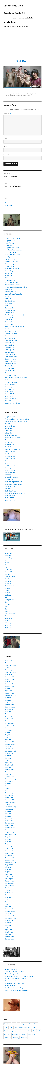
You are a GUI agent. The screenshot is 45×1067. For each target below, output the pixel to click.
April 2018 (8, 716)
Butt (35, 1024)
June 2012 (8, 869)
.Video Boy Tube (10, 266)
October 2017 (9, 725)
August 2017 (9, 730)
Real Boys (8, 489)
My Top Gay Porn (10, 368)
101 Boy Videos (10, 426)
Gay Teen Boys (34, 94)
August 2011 (9, 892)
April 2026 (8, 660)
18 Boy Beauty (9, 428)
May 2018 (8, 714)
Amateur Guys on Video (13, 437)
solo (39, 1031)
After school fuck (10, 981)
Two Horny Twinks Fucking (14, 988)
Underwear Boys (10, 616)
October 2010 (9, 916)
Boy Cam (8, 299)
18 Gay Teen (9, 275)
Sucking (9, 95)
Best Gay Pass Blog (11, 292)
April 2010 (8, 930)
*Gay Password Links (12, 268)
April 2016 (8, 763)
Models (7, 588)
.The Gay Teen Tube (11, 261)
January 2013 (9, 853)
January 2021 (9, 684)
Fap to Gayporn (10, 451)
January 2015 (9, 797)
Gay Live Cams (10, 338)
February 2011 (9, 906)
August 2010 (9, 920)
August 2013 (9, 837)
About (7, 203)
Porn (34, 1031)
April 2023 (8, 670)
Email (5, 146)
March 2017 (9, 737)
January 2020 (9, 693)
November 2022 (10, 672)
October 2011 (9, 888)
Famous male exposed (12, 449)
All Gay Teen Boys (11, 280)
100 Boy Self (9, 424)
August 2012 (9, 865)
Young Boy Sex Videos (12, 403)
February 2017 (9, 739)
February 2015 (9, 795)
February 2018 (9, 721)
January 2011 (9, 909)
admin (5, 94)
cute (10, 1027)
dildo (15, 1027)
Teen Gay (7, 1034)
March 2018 (9, 718)
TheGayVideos (10, 495)
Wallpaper (7, 1038)
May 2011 (8, 899)
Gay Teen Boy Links (13, 6)
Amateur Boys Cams (11, 282)
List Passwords (10, 472)
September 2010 (10, 918)
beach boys (8, 558)
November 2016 (10, 746)
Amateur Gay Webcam (12, 285)
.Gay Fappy (8, 245)
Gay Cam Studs (10, 458)
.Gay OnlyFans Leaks (12, 247)
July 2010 (8, 923)
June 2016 (8, 758)
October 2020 (9, 686)
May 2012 (8, 872)
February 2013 (9, 851)
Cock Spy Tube (10, 317)
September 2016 (10, 751)
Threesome (16, 1034)
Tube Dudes (9, 391)
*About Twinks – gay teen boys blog (17, 419)
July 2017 (8, 732)
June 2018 (8, 711)
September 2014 (10, 807)
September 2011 (10, 890)
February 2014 (9, 823)
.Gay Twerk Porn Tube (12, 254)
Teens (13, 95)
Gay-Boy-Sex (9, 350)
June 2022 (8, 674)
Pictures (7, 593)
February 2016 (10, 767)
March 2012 (9, 876)
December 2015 (10, 772)
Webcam (8, 625)
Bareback (8, 555)
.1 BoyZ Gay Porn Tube (12, 238)
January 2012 (9, 881)
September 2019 (10, 695)
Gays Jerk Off (9, 463)
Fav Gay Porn (9, 329)
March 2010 (9, 932)
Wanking (8, 623)
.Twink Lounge (10, 264)
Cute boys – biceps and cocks (14, 971)
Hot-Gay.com (9, 468)
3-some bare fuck (11, 969)
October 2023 (9, 667)
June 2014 (8, 814)
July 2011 (8, 895)
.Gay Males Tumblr (11, 417)
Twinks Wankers (10, 394)
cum (6, 567)
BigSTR (7, 296)
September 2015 (10, 779)
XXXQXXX (8, 401)
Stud (6, 602)
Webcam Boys (9, 396)
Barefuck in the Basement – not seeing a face (20, 976)
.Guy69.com (9, 257)
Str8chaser (8, 380)
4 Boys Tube (9, 433)
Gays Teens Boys (10, 354)
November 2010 (10, 913)
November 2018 (10, 707)
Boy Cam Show (10, 301)
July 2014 (8, 811)
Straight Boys (9, 600)
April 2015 (8, 790)
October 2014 (9, 804)
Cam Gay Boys (9, 312)
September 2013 (10, 834)
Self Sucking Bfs (10, 375)
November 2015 (10, 774)
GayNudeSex (9, 352)
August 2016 (9, 753)
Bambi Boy (8, 440)
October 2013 (9, 832)
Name (5, 138)
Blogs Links (9, 205)
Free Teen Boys (10, 454)
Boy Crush (8, 303)
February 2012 (9, 879)
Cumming (8, 569)
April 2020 (8, 691)
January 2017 (9, 742)
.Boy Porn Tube (10, 241)
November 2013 (10, 830)
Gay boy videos (25, 94)
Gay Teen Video (10, 347)
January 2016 (9, 769)
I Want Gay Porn (10, 361)
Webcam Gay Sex (10, 500)
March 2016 (9, 765)
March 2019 (9, 702)
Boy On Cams (9, 447)
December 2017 (10, 723)
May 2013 (8, 844)
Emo (20, 1027)
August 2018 (9, 709)
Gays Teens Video (11, 357)
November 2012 (10, 858)
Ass (18, 1024)
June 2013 (8, 841)
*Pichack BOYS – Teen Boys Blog (16, 421)
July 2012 (8, 867)
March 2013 (9, 848)
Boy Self (7, 305)
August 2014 (9, 809)
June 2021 (8, 681)
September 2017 (10, 728)
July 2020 (8, 688)
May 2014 (8, 816)
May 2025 (8, 663)
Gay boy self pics (10, 456)
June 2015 (8, 786)
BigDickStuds (9, 444)
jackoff (18, 1031)
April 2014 (8, 818)
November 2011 (10, 885)
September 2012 (10, 862)
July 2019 (8, 698)
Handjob (8, 581)
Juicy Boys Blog (10, 470)
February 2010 (9, 934)
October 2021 (9, 679)
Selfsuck (8, 595)
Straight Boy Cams (11, 382)
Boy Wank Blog (10, 310)
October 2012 (9, 860)
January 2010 (9, 936)
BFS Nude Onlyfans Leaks (13, 294)
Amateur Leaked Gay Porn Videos (16, 287)
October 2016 (9, 749)
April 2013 (8, 846)
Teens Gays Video (11, 387)
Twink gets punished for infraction (16, 990)
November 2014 (10, 802)
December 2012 (10, 855)
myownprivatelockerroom (13, 484)
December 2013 (10, 827)
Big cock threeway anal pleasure (15, 978)
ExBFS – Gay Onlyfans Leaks (14, 326)
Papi (6, 373)
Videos (28, 95)
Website (6, 155)
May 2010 (8, 927)
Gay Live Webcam (11, 340)
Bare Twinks (9, 289)
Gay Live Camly (10, 336)
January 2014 (9, 825)
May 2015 (8, 788)
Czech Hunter (9, 324)
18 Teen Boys (9, 278)
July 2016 (8, 756)
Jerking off (8, 583)
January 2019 (9, 705)
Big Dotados (9, 442)
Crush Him (8, 319)
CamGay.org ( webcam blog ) (14, 315)
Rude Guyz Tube (10, 491)
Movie (5, 95)
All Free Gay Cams (11, 435)
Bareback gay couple (12, 974)
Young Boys (9, 627)
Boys (19, 94)
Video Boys (23, 95)
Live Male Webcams (11, 477)
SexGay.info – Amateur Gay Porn (16, 377)
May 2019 (8, 700)
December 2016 (10, 744)
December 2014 (10, 800)
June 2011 (8, 897)
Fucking (7, 574)
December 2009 (10, 939)
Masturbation (9, 586)
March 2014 (9, 821)
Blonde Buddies (10, 985)
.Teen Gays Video (10, 259)
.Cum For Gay (9, 243)
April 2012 (8, 874)
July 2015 (8, 783)
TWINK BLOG (9, 498)
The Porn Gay (9, 389)
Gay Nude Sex (9, 343)
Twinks (18, 95)
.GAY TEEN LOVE (10, 252)
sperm (7, 597)
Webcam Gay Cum (11, 398)
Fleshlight (8, 572)
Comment (7, 113)
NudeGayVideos (10, 370)
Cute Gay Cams (10, 322)
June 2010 (8, 925)
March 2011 (9, 904)
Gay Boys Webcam (11, 333)
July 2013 (8, 839)
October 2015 (9, 776)
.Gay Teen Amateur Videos (13, 250)
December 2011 (10, 883)
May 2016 (8, 760)
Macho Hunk (9, 479)
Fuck (34, 1027)
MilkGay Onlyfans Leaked (13, 482)
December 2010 (10, 911)
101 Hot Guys (9, 271)
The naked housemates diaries (15, 493)
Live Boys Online (10, 363)
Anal (14, 1024)
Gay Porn (8, 461)
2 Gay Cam (8, 431)
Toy (6, 609)
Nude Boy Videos (10, 486)
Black (7, 562)
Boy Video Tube (10, 308)
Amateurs (8, 553)
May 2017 (8, 735)
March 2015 (9, 793)
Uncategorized (10, 613)
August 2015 (9, 781)
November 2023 (10, 665)
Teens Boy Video (10, 384)
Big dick (7, 560)
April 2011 (8, 902)
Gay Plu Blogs (9, 345)
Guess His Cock (10, 465)
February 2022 (10, 677)
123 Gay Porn (9, 273)
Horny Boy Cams (10, 359)
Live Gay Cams (10, 366)
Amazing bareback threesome (15, 983)
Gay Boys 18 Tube (11, 331)
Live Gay (8, 475)
